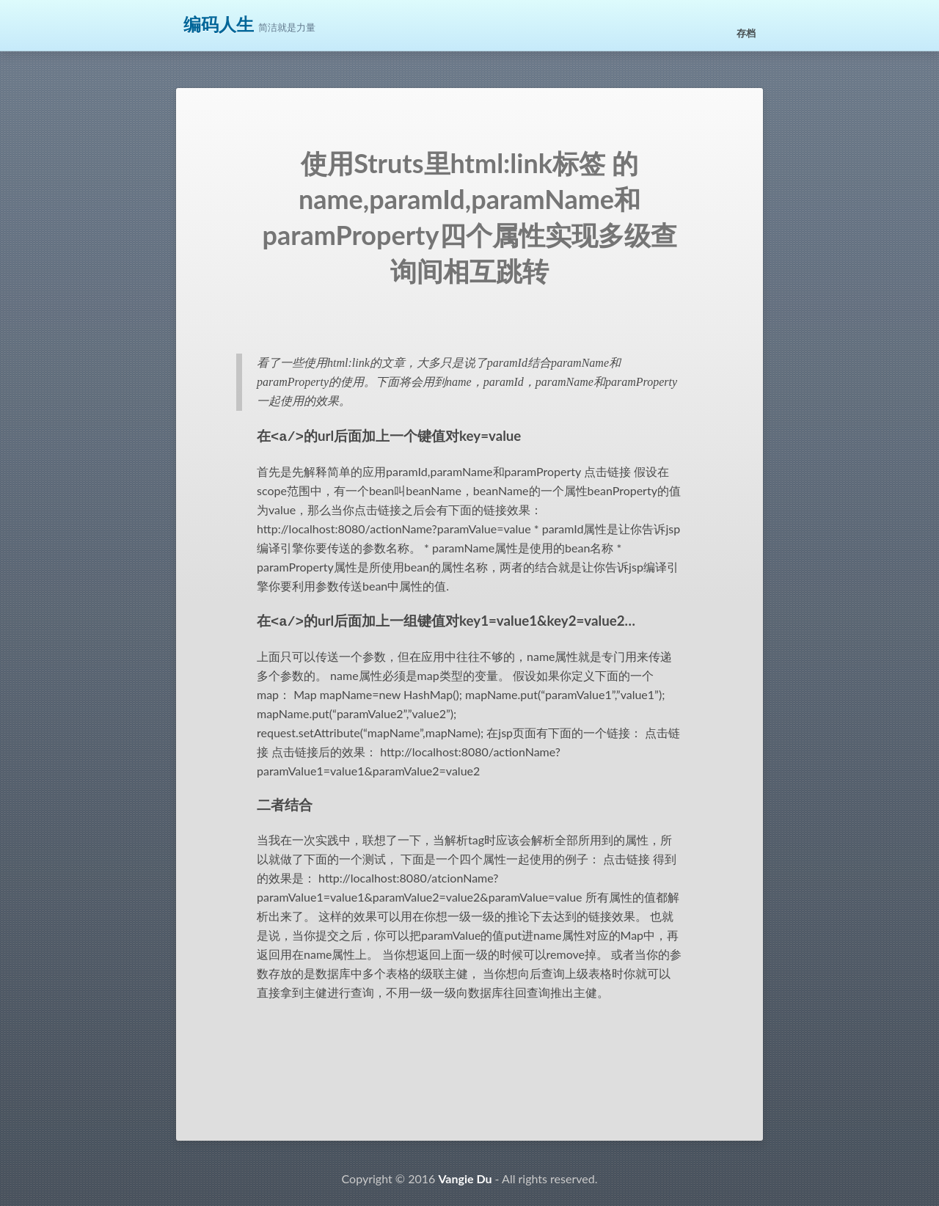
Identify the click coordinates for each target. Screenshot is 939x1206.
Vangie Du (465, 1176)
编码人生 (218, 24)
